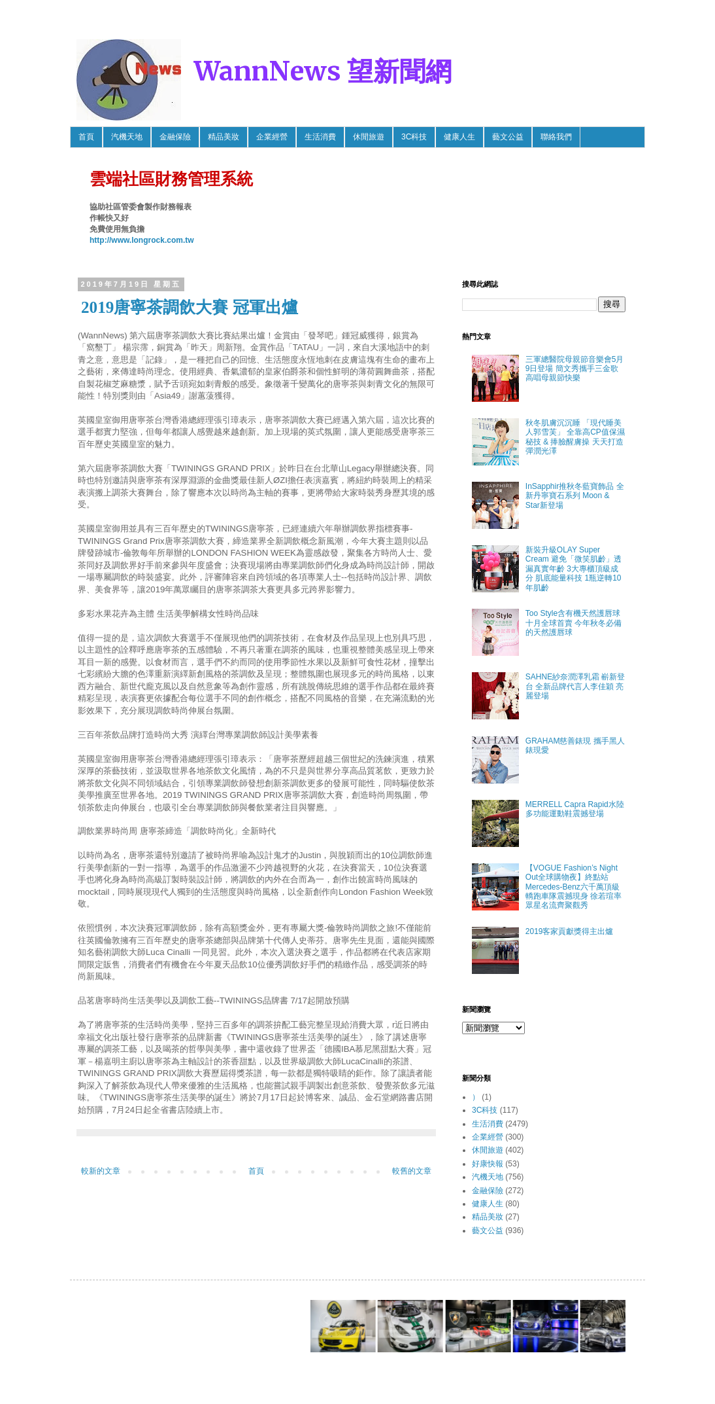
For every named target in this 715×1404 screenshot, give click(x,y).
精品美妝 (223, 136)
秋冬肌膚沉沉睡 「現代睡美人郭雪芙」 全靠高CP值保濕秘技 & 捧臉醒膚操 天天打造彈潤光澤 (575, 437)
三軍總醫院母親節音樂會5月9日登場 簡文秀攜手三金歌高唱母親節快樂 (574, 369)
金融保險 (175, 136)
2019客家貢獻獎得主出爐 (569, 931)
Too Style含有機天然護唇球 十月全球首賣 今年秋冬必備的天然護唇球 (573, 623)
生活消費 (320, 136)
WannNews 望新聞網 (323, 71)
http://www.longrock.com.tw (142, 240)
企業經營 (272, 136)
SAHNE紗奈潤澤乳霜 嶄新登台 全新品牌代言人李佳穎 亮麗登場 (575, 686)
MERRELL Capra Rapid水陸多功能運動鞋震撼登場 (574, 809)
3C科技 (414, 136)
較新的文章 (100, 1171)
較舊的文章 (411, 1171)
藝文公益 (508, 136)
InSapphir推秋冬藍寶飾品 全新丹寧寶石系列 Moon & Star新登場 (574, 496)
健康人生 (459, 136)
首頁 (86, 136)
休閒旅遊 (368, 136)
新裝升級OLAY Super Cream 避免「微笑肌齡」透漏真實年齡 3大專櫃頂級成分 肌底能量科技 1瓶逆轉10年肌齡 (573, 568)
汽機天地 (126, 136)
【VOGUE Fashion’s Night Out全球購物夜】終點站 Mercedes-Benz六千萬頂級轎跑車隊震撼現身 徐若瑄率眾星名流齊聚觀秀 (573, 886)
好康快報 (487, 1163)
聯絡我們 (556, 136)
